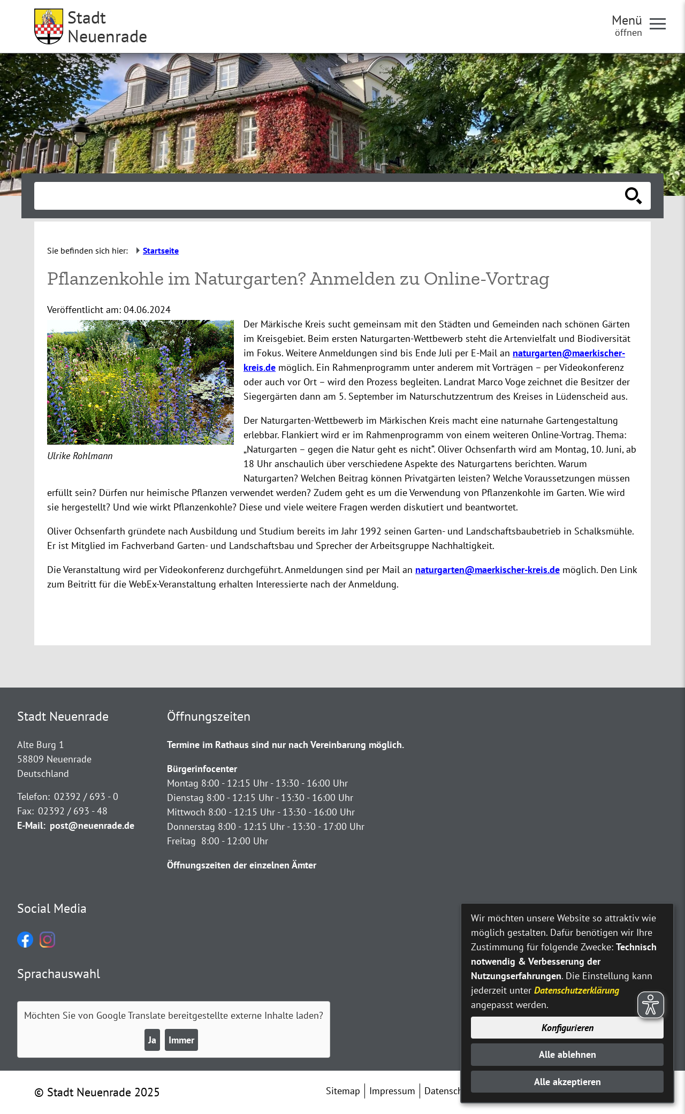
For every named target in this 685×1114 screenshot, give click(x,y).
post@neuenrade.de (92, 825)
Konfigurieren (567, 1027)
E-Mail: (31, 825)
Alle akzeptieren (567, 1081)
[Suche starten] (633, 195)
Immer (181, 1040)
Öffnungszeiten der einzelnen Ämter (241, 865)
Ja (152, 1040)
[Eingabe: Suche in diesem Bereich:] (330, 196)
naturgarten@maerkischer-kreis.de (487, 569)
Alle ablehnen (567, 1054)
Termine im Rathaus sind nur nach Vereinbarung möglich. (285, 744)
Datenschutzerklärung (576, 990)
